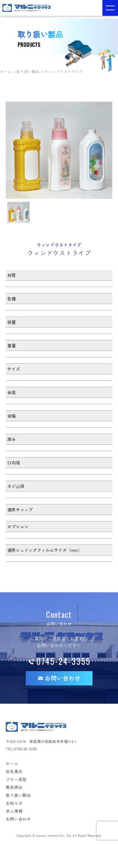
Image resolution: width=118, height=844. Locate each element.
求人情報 (14, 811)
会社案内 (14, 771)
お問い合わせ (18, 819)
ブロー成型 (16, 779)
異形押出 (14, 787)
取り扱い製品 (27, 71)
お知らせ (14, 803)
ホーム (6, 71)
